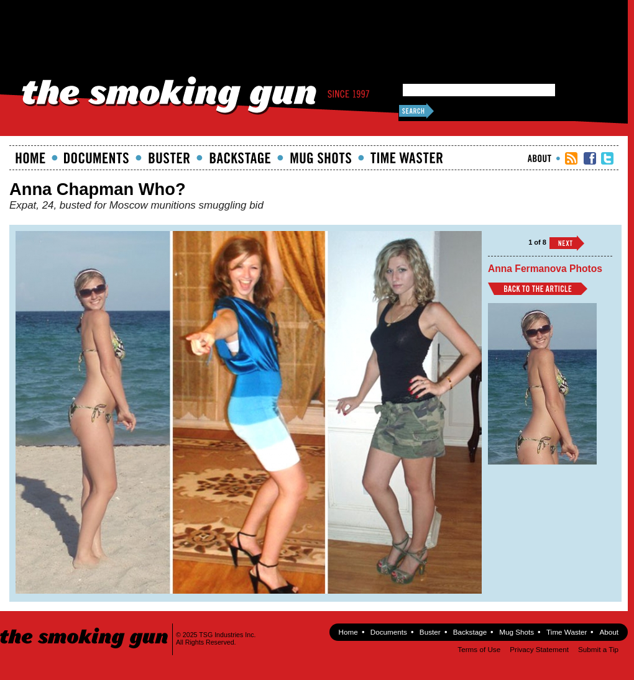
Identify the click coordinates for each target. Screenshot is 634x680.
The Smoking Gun (85, 626)
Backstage (240, 157)
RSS (571, 158)
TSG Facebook (590, 158)
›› (566, 243)
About (539, 158)
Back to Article (537, 289)
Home (30, 157)
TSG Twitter (607, 158)
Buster (169, 157)
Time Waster (406, 157)
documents (96, 157)
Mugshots (321, 157)
